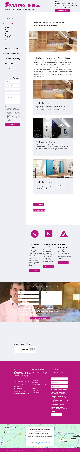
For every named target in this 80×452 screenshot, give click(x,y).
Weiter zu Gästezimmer (39, 210)
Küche (7, 32)
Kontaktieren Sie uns (62, 10)
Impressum (62, 450)
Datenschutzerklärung (12, 120)
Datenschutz (70, 450)
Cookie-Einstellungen (43, 450)
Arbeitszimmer (9, 42)
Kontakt (56, 450)
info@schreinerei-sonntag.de (14, 116)
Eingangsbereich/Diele (11, 36)
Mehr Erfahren (34, 270)
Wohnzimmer (8, 26)
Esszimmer (8, 30)
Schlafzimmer (9, 28)
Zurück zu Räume (38, 204)
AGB (51, 450)
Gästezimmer (8, 40)
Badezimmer (8, 34)
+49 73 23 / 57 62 (65, 7)
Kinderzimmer (9, 38)
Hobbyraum (8, 44)
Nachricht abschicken (40, 318)
